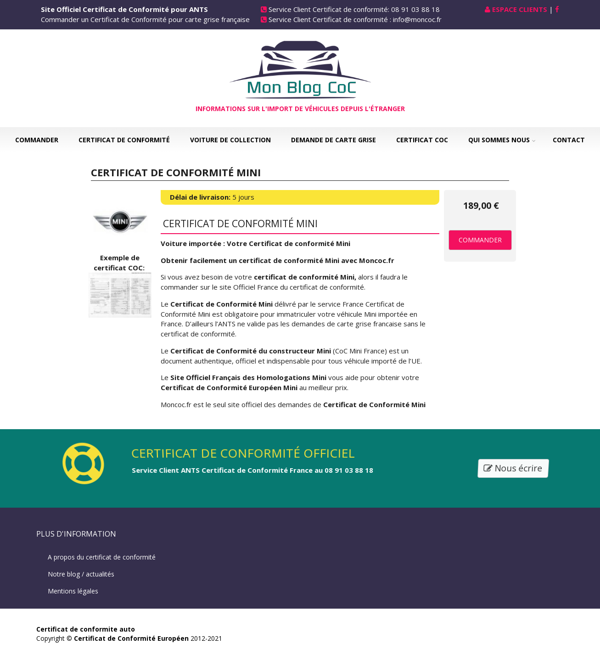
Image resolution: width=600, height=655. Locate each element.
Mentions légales (73, 591)
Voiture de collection (230, 139)
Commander (36, 139)
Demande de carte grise (333, 139)
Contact (569, 139)
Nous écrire (513, 468)
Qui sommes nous (499, 139)
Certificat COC (422, 139)
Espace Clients (519, 9)
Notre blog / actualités (81, 574)
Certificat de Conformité (124, 139)
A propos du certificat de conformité (102, 557)
